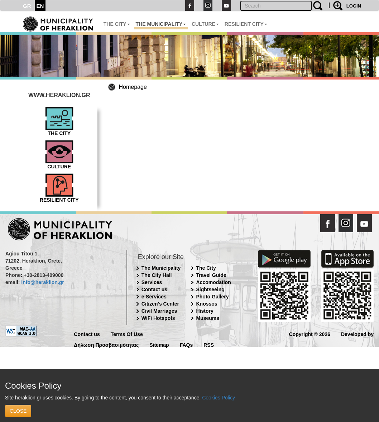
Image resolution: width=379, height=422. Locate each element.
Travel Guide (211, 275)
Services (151, 282)
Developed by (357, 333)
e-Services (154, 296)
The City (206, 268)
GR (27, 6)
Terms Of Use (127, 333)
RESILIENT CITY (246, 24)
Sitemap (159, 344)
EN (40, 6)
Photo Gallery (212, 296)
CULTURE (205, 24)
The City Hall (156, 275)
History (204, 311)
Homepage (133, 87)
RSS (208, 344)
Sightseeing (210, 289)
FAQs (186, 344)
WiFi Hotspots (158, 318)
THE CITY (117, 24)
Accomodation (213, 282)
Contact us (154, 289)
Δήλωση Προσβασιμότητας (106, 344)
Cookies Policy (218, 398)
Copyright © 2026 (309, 333)
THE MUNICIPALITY (161, 24)
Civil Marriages (159, 311)
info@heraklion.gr (42, 282)
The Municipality (161, 268)
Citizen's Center (160, 304)
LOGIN (353, 6)
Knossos (206, 304)
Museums (207, 318)
